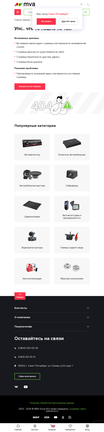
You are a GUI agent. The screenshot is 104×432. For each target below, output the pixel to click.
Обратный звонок (27, 376)
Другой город (68, 21)
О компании (22, 317)
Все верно (46, 21)
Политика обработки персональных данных (52, 403)
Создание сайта (77, 409)
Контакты (20, 308)
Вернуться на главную (30, 86)
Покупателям (23, 326)
